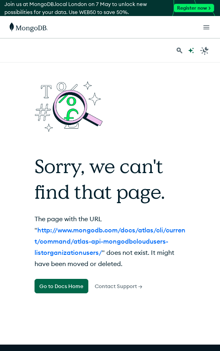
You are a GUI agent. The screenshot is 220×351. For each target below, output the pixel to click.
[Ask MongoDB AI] (191, 50)
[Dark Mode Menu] (204, 50)
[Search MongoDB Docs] (179, 50)
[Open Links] (206, 27)
